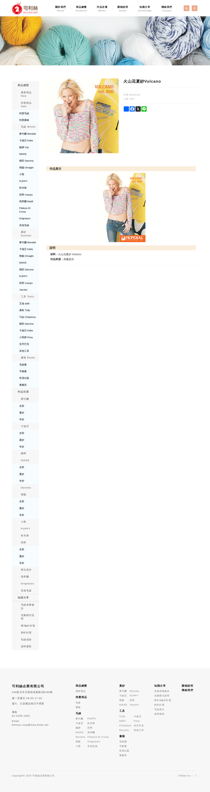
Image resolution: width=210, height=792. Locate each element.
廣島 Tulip (24, 310)
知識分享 (145, 9)
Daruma (26, 487)
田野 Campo (26, 194)
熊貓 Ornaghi (26, 167)
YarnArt (23, 289)
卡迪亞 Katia (26, 140)
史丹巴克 (24, 344)
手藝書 (23, 371)
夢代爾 (25, 398)
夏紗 (21, 412)
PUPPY (23, 181)
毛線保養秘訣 (27, 606)
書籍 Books (28, 357)
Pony (137, 721)
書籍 (78, 707)
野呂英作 (26, 569)
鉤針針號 (26, 632)
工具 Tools (27, 296)
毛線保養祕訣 (161, 691)
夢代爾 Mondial (27, 133)
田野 (23, 542)
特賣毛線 (24, 113)
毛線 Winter (28, 126)
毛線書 (23, 364)
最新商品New (26, 94)
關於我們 (60, 9)
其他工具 (24, 350)
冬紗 (21, 419)
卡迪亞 (25, 426)
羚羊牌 (23, 187)
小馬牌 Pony (26, 337)
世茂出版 (24, 378)
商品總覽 (81, 9)
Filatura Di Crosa (24, 210)
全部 (21, 405)
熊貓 (23, 494)
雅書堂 (23, 384)
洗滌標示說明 (27, 617)
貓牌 (23, 453)
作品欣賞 (102, 9)
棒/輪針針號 (28, 625)
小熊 (21, 174)
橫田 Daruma (26, 160)
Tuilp (122, 716)
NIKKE (23, 154)
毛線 (78, 702)
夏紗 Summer (26, 234)
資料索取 (26, 646)
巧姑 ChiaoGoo (27, 317)
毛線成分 (159, 709)
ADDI (122, 721)
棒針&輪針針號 (162, 700)
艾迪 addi (24, 303)
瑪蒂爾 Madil (26, 201)
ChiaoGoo (125, 725)
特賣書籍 (24, 120)
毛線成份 (26, 639)
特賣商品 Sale (26, 104)
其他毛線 (24, 225)
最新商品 (81, 691)
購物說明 (122, 9)
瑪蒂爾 (25, 576)
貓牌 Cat (24, 147)
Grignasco (24, 218)
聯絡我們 (166, 9)
